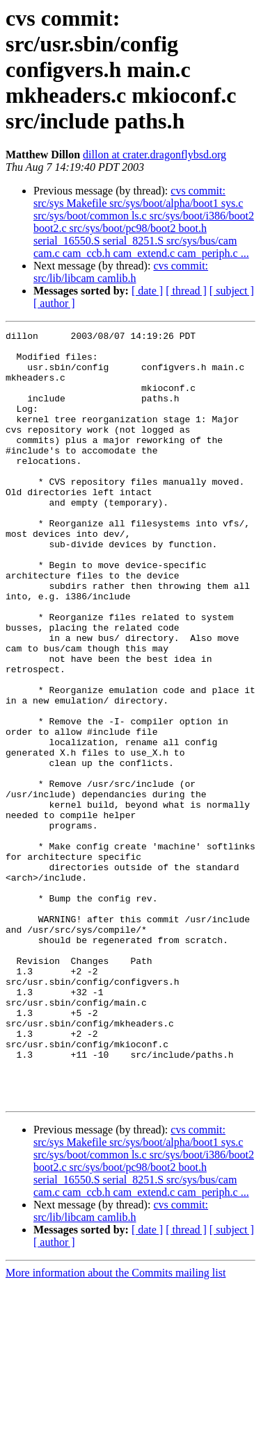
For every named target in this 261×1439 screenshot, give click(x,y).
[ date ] (147, 291)
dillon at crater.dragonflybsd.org (154, 154)
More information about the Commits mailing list (116, 1427)
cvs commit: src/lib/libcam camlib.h (120, 272)
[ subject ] (231, 291)
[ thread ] (186, 291)
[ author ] (54, 303)
